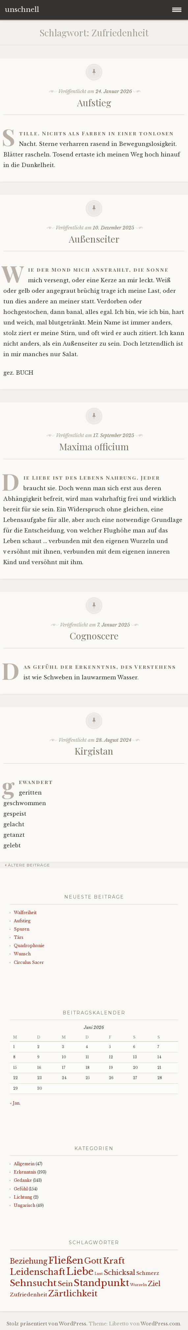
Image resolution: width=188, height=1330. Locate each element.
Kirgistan (94, 751)
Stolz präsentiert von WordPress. (47, 1324)
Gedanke (23, 1180)
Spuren (21, 929)
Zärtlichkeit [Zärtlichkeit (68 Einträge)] (72, 1293)
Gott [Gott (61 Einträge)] (93, 1261)
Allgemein (24, 1163)
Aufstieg (94, 102)
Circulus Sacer (29, 962)
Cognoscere (94, 636)
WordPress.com (160, 1324)
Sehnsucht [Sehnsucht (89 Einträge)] (33, 1283)
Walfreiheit (25, 912)
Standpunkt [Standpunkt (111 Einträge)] (101, 1283)
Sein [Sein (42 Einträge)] (65, 1283)
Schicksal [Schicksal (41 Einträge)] (119, 1272)
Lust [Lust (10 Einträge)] (98, 1274)
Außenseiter (94, 239)
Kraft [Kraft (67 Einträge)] (114, 1261)
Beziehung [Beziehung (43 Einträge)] (28, 1261)
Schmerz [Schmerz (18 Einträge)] (147, 1273)
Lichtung (23, 1197)
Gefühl (21, 1188)
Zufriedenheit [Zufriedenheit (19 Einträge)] (28, 1294)
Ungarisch (24, 1205)
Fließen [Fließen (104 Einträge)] (65, 1260)
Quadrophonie (29, 945)
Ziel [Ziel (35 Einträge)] (154, 1284)
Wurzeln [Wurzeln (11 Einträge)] (138, 1284)
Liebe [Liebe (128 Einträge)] (80, 1272)
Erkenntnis (25, 1172)
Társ (18, 937)
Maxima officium (94, 446)
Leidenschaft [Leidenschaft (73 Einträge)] (37, 1272)
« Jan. (15, 1103)
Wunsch (22, 953)
